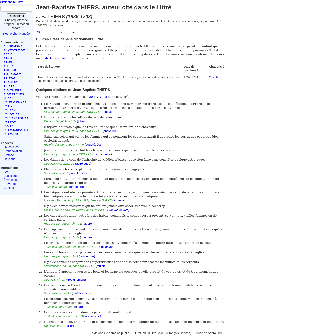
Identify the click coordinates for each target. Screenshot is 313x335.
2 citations (216, 77)
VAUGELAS (12, 114)
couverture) (87, 256)
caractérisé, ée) (80, 173)
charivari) (108, 246)
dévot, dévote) (119, 210)
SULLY (8, 66)
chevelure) (111, 131)
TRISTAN (10, 78)
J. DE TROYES (14, 94)
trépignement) (76, 279)
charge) (80, 306)
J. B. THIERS (12, 90)
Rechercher (16, 15)
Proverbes (10, 183)
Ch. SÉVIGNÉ (13, 46)
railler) (69, 325)
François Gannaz (178, 333)
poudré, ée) (93, 144)
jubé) (81, 121)
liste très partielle (56, 58)
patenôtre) (77, 186)
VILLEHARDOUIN (16, 130)
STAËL (8, 62)
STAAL (8, 58)
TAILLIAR (10, 70)
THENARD (11, 82)
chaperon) (88, 223)
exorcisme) (93, 316)
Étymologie (11, 179)
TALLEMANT (12, 74)
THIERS (9, 86)
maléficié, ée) (82, 293)
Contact (9, 187)
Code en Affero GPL (209, 333)
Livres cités (11, 147)
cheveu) (109, 111)
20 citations (98, 97)
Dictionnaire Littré (11, 2)
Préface (9, 155)
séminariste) (103, 154)
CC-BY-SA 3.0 (156, 333)
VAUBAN (10, 110)
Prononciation (13, 151)
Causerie (10, 159)
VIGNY (8, 126)
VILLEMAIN (11, 134)
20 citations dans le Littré (55, 32)
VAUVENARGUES (16, 118)
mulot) (101, 266)
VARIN (8, 106)
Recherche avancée (16, 33)
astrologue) (83, 163)
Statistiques (11, 175)
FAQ (7, 171)
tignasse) (119, 200)
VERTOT (10, 122)
